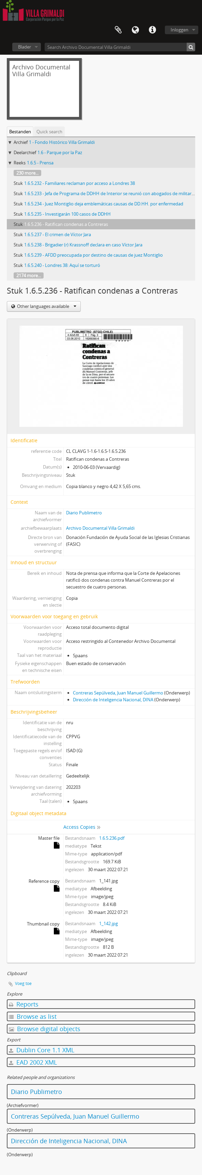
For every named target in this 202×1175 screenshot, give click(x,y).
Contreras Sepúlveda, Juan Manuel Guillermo (118, 693)
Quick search (49, 132)
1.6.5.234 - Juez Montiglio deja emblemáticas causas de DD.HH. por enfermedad (103, 204)
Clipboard (118, 30)
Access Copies (79, 827)
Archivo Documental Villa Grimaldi (100, 528)
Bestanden (20, 132)
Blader (24, 47)
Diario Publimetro (84, 513)
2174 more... (28, 275)
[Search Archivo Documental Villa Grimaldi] (120, 47)
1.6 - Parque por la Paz (59, 152)
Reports (23, 1004)
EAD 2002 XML (33, 1062)
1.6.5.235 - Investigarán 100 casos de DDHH (67, 214)
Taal (135, 30)
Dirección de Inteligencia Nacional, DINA (113, 700)
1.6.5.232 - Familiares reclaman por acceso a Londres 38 (79, 183)
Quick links (152, 30)
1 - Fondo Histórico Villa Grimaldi (62, 142)
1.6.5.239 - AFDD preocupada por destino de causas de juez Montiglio (93, 255)
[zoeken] (191, 47)
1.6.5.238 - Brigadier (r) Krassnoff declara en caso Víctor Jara (83, 245)
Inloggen (179, 30)
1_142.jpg (108, 923)
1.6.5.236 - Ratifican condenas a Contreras (66, 224)
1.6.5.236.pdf (111, 838)
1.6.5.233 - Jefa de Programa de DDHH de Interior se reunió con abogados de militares (110, 193)
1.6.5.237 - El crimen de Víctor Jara (57, 234)
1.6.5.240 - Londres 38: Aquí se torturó (62, 265)
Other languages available (46, 306)
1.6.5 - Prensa (40, 163)
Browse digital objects (44, 1029)
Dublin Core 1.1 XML (41, 1050)
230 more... (27, 173)
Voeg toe (23, 983)
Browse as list (33, 1016)
